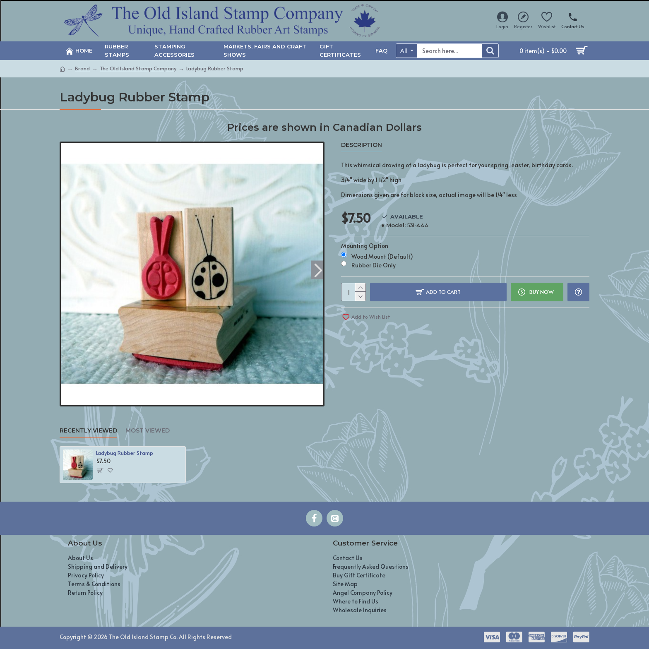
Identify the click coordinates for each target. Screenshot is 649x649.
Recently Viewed (88, 430)
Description (361, 145)
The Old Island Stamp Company (138, 68)
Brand (82, 68)
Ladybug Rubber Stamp (124, 453)
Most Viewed (147, 430)
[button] (318, 269)
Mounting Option (364, 246)
